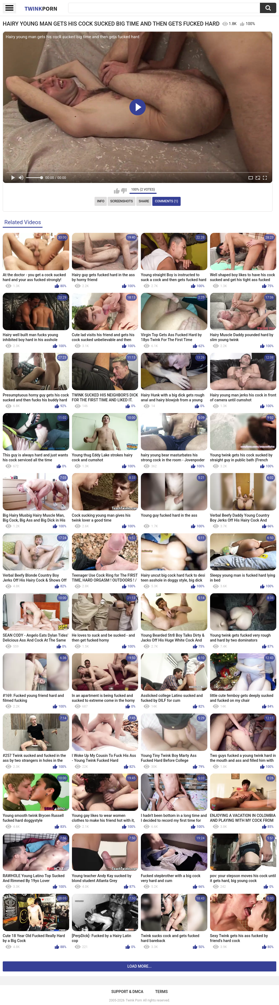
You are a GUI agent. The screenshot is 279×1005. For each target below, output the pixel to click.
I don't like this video (124, 191)
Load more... (140, 966)
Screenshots (121, 201)
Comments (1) (166, 201)
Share (144, 201)
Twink (41, 8)
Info (100, 201)
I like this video (117, 191)
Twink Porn (134, 1000)
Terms (161, 991)
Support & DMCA (127, 991)
